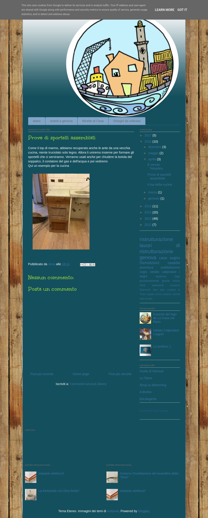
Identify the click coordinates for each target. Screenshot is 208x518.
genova (148, 257)
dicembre (155, 147)
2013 (148, 218)
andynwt (113, 511)
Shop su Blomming (153, 385)
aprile (152, 159)
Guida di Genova (151, 371)
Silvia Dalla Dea (146, 411)
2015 (148, 206)
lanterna (161, 276)
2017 (148, 135)
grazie (166, 280)
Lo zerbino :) (162, 346)
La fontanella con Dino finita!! (58, 491)
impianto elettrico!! (51, 473)
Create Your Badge (160, 411)
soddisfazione (170, 267)
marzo (153, 192)
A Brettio (146, 392)
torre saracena (152, 285)
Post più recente (42, 374)
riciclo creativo (163, 294)
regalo (150, 294)
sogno (175, 258)
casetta (174, 263)
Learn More (164, 10)
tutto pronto (146, 298)
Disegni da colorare (126, 121)
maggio (153, 153)
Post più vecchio (120, 374)
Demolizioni (149, 263)
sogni (143, 272)
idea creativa (168, 289)
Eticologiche (148, 399)
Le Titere (146, 378)
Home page (81, 374)
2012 (148, 224)
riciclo (176, 280)
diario (37, 121)
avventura (147, 267)
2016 (148, 141)
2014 (148, 212)
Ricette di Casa (93, 121)
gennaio (154, 198)
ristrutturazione (156, 239)
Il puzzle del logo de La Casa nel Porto (165, 318)
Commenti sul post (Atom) (88, 384)
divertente (145, 289)
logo (177, 276)
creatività (175, 285)
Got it (182, 10)
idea (155, 289)
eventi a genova (61, 121)
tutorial (176, 294)
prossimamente (149, 280)
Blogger (143, 511)
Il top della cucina (160, 184)
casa (163, 258)
